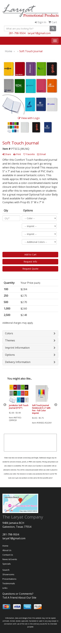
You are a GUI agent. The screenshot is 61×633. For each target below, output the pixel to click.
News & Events (9, 559)
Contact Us (7, 554)
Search (5, 569)
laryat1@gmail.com (39, 33)
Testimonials (8, 583)
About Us (6, 550)
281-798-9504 (17, 33)
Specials (6, 563)
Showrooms (8, 574)
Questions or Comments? (17, 593)
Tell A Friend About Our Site (19, 597)
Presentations (9, 578)
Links (4, 587)
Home (5, 545)
